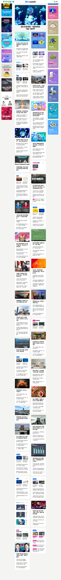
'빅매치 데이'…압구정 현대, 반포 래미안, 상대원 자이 (38, 71)
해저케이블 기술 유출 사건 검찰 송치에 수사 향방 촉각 (22, 418)
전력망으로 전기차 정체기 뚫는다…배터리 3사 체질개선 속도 (22, 49)
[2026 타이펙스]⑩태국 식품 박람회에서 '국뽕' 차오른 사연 (38, 489)
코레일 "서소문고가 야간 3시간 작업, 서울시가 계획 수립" (38, 90)
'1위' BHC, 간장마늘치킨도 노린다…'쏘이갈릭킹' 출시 (38, 354)
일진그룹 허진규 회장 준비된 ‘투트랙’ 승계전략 (38, 545)
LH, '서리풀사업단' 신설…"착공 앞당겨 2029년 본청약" (22, 374)
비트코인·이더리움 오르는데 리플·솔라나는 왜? (22, 151)
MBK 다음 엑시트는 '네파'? (25, 69)
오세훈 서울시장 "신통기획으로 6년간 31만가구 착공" (21, 563)
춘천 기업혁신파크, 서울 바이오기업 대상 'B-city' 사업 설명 (22, 468)
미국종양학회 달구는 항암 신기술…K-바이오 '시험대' (22, 465)
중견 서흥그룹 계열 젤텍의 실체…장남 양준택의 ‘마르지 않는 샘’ (38, 550)
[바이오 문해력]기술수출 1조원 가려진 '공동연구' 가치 (38, 153)
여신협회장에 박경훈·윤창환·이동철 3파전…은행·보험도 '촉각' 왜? (22, 91)
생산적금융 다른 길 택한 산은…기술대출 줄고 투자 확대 (38, 459)
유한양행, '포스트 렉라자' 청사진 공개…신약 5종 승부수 (25, 461)
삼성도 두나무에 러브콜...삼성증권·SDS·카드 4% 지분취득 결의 (38, 310)
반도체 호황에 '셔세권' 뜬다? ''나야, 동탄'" (38, 243)
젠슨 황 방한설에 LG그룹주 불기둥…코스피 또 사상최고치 (22, 245)
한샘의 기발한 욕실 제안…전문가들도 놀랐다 (38, 382)
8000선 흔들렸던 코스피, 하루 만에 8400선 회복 (18, 182)
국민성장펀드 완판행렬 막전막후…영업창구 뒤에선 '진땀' (38, 281)
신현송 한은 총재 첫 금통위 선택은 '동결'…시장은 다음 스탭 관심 (22, 87)
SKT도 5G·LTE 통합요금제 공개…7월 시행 (53, 17)
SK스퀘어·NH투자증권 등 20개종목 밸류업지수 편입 (21, 191)
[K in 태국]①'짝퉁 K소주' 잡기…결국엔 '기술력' (21, 448)
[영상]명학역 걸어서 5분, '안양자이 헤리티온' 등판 (25, 538)
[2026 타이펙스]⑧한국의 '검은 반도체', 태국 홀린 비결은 (38, 496)
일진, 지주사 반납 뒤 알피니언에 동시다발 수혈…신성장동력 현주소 (53, 65)
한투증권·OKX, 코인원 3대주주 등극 (38, 301)
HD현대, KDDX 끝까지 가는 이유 (22, 496)
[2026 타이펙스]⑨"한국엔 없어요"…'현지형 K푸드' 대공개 (38, 493)
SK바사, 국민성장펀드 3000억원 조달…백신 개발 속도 (38, 271)
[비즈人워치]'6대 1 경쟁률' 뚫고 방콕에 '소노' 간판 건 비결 (38, 428)
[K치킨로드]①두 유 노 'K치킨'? (21, 390)
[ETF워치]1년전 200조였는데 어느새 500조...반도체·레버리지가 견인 (38, 187)
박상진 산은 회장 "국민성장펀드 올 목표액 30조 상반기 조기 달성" (38, 465)
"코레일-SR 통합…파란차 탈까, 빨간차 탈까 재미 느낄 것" (38, 97)
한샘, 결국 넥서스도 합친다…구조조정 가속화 (38, 378)
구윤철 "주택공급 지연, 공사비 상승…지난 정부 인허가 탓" (21, 275)
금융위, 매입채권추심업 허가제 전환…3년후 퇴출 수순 (25, 82)
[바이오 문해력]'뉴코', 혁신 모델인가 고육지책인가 (38, 149)
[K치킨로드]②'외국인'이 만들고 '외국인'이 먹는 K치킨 (38, 343)
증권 (17, 175)
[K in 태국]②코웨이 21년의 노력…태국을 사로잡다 (22, 444)
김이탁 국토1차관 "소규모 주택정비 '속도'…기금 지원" (21, 286)
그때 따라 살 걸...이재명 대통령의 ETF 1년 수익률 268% (38, 191)
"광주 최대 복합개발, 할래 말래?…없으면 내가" (38, 60)
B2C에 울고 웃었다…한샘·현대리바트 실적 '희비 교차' (38, 375)
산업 (17, 478)
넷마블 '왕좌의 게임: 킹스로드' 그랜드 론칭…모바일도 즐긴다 (38, 517)
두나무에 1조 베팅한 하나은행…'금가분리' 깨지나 (38, 314)
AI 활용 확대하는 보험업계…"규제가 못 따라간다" (53, 82)
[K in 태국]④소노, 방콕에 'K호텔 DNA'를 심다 (38, 432)
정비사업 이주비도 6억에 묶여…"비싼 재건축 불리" (21, 567)
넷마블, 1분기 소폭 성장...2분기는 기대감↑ (38, 520)
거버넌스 (34, 530)
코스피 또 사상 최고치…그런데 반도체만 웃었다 (21, 253)
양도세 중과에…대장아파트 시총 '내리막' (30, 27)
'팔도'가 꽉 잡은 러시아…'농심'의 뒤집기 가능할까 (38, 410)
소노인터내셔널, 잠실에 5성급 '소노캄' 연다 (38, 439)
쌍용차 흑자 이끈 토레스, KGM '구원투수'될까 (22, 56)
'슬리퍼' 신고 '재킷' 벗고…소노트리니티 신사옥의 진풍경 (38, 436)
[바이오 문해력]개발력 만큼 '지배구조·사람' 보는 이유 (38, 156)
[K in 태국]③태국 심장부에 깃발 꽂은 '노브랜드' (22, 441)
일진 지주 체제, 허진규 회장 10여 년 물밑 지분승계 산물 (38, 542)
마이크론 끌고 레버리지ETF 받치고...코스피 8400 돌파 (22, 256)
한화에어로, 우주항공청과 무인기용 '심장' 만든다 (22, 111)
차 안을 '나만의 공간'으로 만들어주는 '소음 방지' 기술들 (22, 44)
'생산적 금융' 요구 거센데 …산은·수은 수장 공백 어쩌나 (38, 472)
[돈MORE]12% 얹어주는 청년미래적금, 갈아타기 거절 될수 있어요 (38, 127)
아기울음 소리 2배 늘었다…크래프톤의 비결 (38, 221)
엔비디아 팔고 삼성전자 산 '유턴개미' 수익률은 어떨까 (53, 116)
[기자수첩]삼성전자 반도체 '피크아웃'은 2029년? (41, 327)
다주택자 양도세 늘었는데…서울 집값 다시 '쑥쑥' (38, 254)
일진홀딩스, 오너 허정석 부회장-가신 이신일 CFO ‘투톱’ (35, 537)
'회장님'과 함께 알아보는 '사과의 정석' (38, 67)
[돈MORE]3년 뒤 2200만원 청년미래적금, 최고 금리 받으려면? (38, 114)
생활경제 (34, 478)
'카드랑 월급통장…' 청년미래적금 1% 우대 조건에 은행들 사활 (38, 119)
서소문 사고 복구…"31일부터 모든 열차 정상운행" (38, 86)
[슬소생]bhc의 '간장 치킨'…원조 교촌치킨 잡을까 (38, 351)
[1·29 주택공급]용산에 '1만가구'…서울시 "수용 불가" (22, 224)
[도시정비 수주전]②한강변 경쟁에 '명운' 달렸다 (22, 367)
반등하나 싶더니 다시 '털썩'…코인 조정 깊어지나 (22, 140)
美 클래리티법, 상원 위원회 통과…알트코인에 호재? (22, 144)
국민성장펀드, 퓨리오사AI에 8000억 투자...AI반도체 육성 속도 (25, 182)
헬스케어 (18, 454)
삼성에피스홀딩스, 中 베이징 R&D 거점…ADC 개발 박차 (19, 461)
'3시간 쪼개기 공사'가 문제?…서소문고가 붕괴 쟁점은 (22, 371)
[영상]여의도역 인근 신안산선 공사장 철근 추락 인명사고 (18, 538)
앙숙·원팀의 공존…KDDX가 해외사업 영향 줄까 (18, 69)
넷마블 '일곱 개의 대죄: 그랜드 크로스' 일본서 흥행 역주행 (38, 512)
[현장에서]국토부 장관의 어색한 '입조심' (35, 327)
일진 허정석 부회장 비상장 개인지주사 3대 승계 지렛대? (41, 537)
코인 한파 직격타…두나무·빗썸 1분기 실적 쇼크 (21, 147)
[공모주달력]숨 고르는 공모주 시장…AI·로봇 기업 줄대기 (38, 64)
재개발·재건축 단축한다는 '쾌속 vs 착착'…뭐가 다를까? (22, 555)
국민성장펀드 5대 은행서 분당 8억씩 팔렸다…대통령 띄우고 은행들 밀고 (38, 285)
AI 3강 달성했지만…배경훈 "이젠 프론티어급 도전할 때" (41, 38)
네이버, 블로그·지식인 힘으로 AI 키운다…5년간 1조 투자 (38, 225)
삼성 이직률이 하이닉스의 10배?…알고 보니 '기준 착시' (21, 119)
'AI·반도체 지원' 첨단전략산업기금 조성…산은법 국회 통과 (38, 469)
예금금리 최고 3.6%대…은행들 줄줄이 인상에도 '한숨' (19, 82)
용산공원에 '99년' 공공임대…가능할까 (22, 221)
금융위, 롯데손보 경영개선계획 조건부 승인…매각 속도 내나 (22, 95)
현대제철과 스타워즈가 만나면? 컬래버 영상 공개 (22, 301)
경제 (17, 75)
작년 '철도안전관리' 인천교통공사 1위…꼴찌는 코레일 (38, 93)
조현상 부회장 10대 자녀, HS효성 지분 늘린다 (21, 489)
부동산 (18, 357)
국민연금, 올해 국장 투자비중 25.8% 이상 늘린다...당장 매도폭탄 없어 (22, 187)
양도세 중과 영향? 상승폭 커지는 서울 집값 (38, 251)
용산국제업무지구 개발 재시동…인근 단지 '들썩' (21, 228)
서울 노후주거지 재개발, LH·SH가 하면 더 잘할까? (21, 560)
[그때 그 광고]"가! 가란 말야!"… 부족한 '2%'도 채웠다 (35, 38)
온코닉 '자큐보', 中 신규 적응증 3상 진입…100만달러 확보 (53, 132)
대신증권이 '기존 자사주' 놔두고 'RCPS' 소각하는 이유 (35, 170)
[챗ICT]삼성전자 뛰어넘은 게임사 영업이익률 (35, 46)
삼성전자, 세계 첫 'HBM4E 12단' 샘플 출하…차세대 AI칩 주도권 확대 (22, 123)
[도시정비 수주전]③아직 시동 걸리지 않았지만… (18, 363)
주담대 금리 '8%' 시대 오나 (41, 57)
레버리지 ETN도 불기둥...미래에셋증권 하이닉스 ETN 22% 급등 (38, 195)
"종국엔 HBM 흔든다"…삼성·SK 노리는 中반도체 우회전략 (22, 492)
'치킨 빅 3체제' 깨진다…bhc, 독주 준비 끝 (38, 347)
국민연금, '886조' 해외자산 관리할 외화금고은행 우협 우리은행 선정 (22, 328)
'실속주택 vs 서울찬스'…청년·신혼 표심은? (35, 57)
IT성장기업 (35, 207)
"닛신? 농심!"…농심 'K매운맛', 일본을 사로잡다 (38, 407)
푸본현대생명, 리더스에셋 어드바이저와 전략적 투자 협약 (22, 168)
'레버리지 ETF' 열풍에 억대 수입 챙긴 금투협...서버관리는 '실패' (38, 200)
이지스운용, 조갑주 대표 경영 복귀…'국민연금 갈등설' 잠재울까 (22, 333)
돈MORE (28, 520)
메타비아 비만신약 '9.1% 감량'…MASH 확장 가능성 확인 (21, 472)
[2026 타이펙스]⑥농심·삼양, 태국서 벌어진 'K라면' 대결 (38, 403)
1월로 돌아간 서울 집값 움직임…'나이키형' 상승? (38, 247)
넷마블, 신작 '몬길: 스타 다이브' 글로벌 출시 (38, 524)
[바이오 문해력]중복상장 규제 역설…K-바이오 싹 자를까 (38, 145)
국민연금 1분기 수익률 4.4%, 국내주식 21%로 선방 (22, 318)
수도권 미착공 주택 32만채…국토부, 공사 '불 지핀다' (21, 279)
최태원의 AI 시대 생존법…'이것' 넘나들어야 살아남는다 (21, 115)
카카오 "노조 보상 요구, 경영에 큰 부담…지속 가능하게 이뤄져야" (35, 214)
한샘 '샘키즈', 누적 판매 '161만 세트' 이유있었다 (38, 371)
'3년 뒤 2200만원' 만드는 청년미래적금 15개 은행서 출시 (38, 123)
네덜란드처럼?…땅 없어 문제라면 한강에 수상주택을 (22, 283)
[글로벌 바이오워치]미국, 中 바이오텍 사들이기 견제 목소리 (41, 46)
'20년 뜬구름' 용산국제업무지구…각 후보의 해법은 (22, 216)
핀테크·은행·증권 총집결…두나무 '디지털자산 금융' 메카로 (41, 214)
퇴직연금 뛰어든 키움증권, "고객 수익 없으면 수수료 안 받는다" (22, 195)
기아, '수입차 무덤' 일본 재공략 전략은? (21, 52)
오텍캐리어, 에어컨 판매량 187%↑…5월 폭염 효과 (38, 218)
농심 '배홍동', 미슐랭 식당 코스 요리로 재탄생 (38, 399)
